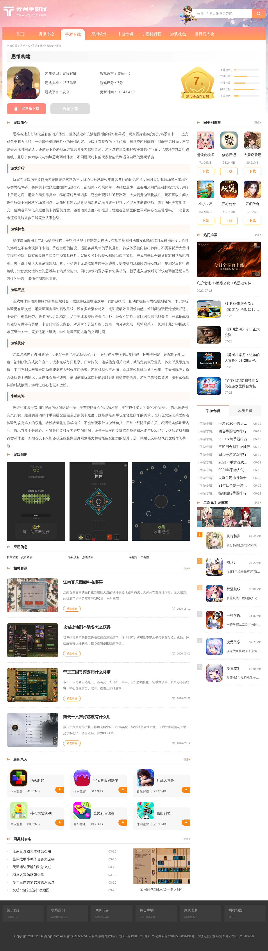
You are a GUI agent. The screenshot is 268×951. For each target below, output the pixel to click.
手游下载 (73, 34)
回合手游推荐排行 (232, 431)
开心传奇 (229, 204)
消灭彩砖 (37, 780)
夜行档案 (234, 536)
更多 (187, 568)
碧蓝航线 (234, 589)
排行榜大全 (204, 34)
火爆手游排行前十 (232, 478)
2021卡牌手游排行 (232, 439)
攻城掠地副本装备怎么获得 (87, 627)
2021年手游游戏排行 (234, 462)
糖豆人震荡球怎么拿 (28, 874)
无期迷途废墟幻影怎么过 (32, 867)
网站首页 (25, 45)
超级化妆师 (205, 155)
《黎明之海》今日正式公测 (242, 332)
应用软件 (99, 34)
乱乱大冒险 (165, 780)
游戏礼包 (178, 34)
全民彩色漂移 (103, 813)
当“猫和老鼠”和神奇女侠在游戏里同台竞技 (242, 383)
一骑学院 (234, 615)
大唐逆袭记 (252, 155)
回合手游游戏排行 (232, 454)
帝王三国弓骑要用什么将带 (87, 672)
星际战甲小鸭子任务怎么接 (34, 859)
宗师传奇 (252, 204)
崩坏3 (231, 562)
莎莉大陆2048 (41, 813)
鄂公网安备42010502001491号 (173, 936)
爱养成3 (233, 668)
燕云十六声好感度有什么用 (87, 717)
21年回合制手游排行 (234, 485)
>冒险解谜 (49, 45)
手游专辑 (125, 34)
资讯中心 (46, 34)
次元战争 (234, 642)
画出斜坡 (164, 813)
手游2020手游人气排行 (234, 423)
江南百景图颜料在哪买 (83, 582)
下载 (59, 789)
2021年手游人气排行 (234, 470)
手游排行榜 (152, 34)
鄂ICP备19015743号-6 (134, 936)
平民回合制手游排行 (234, 447)
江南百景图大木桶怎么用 (32, 851)
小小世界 (205, 204)
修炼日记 (229, 155)
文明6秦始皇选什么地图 (31, 890)
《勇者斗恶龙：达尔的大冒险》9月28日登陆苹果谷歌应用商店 (242, 358)
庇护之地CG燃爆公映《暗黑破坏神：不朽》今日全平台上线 (229, 283)
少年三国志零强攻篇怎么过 (34, 882)
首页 (20, 34)
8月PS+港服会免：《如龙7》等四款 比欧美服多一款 (242, 307)
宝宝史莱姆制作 (105, 780)
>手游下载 (36, 45)
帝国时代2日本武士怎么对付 (162, 889)
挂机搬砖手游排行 (232, 493)
